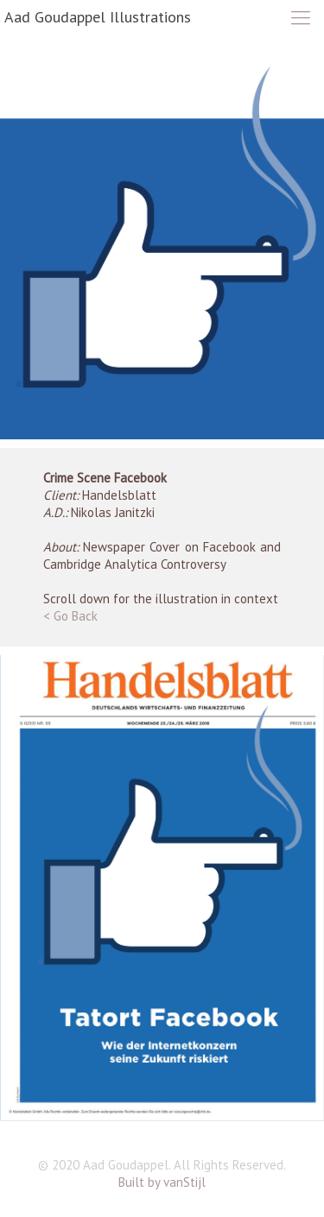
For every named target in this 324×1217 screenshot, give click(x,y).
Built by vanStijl (162, 1182)
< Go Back (70, 616)
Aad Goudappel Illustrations (97, 17)
